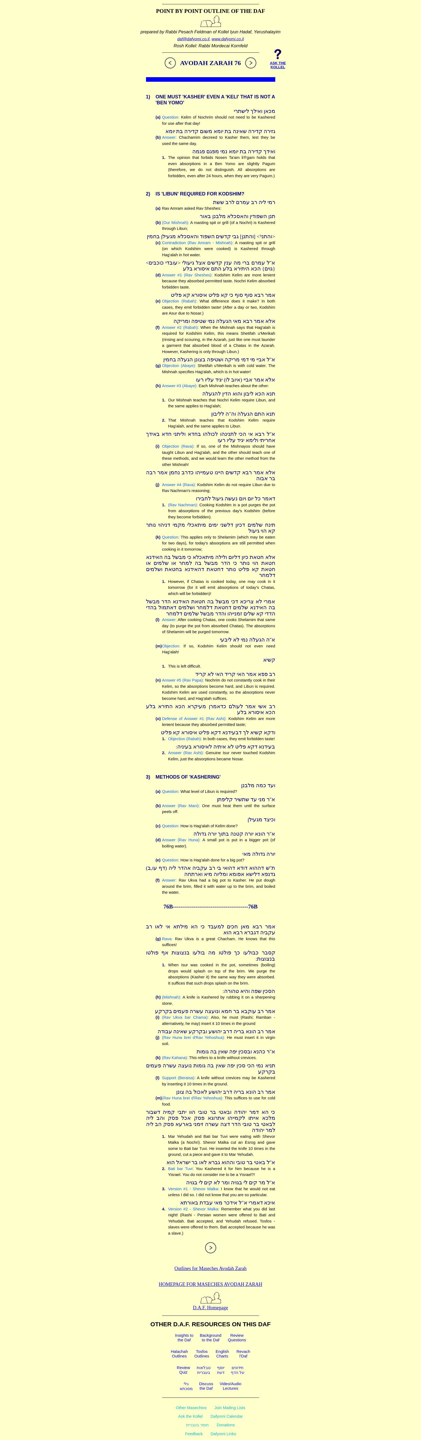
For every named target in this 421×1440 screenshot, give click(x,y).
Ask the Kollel (190, 1416)
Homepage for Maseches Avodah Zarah (210, 1284)
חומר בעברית (197, 1425)
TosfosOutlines (201, 1353)
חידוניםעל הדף (237, 1370)
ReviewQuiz (183, 1369)
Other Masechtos (191, 1407)
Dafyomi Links (223, 1433)
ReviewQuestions (237, 1337)
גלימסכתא (186, 1386)
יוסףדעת (220, 1370)
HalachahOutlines (179, 1353)
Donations (226, 1425)
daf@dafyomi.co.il (193, 39)
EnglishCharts (222, 1353)
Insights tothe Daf (184, 1337)
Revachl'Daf (243, 1353)
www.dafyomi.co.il (228, 39)
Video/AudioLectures (230, 1386)
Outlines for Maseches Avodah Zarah (211, 1268)
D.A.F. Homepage (210, 1304)
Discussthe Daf (206, 1386)
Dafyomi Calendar (227, 1416)
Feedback (194, 1433)
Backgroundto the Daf (210, 1337)
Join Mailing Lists (229, 1407)
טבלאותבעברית (204, 1370)
